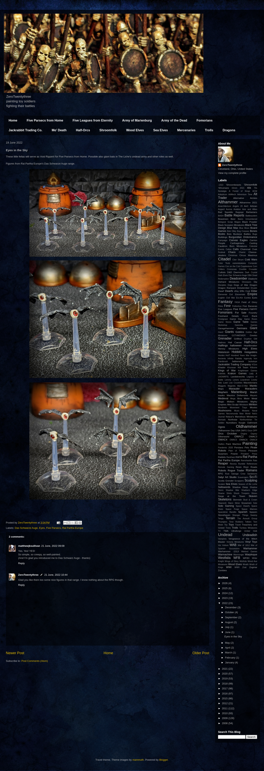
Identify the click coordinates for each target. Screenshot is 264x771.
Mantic (253, 385)
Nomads (222, 420)
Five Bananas (250, 306)
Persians (238, 447)
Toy (225, 525)
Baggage (239, 212)
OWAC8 (253, 440)
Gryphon (248, 339)
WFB (236, 557)
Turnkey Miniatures (248, 528)
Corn (255, 266)
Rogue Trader (236, 470)
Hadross (222, 342)
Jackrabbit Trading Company (234, 364)
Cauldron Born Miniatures (232, 246)
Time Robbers (236, 522)
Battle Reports (234, 215)
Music (236, 411)
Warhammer (250, 548)
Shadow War (232, 490)
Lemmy (228, 380)
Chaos (232, 252)
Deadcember (238, 278)
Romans (251, 470)
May (228, 642)
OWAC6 (243, 439)
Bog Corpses (243, 231)
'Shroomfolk (250, 184)
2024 (225, 593)
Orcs (220, 433)
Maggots (222, 386)
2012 (225, 703)
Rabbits (222, 457)
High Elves (249, 348)
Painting (249, 443)
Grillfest (238, 338)
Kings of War (227, 370)
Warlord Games (249, 551)
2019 (225, 678)
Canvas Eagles (238, 240)
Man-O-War (242, 386)
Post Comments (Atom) (35, 660)
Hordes (221, 355)
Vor (219, 545)
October (230, 612)
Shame (221, 493)
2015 (225, 698)
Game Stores (224, 322)
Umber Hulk (250, 531)
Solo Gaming (226, 505)
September (231, 617)
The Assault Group (247, 518)
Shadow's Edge (249, 490)
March (229, 652)
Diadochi (252, 278)
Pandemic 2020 (225, 448)
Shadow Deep (240, 487)
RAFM (239, 457)
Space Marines (249, 509)
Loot (225, 382)
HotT (227, 355)
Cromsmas (232, 269)
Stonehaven (224, 515)
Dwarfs (229, 290)
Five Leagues (225, 309)
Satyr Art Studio (227, 477)
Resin (239, 467)
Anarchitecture (224, 206)
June (228, 632)
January (230, 662)
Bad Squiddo (225, 212)
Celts (236, 249)
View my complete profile (232, 173)
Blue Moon (244, 228)
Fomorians (205, 120)
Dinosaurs (246, 282)
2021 (242, 188)
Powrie (234, 453)
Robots (222, 470)
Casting (253, 243)
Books (221, 233)
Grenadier (225, 338)
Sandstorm (252, 474)
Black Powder (249, 222)
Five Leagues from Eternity (93, 120)
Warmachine (225, 554)
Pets (247, 447)
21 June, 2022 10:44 (56, 574)
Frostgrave (223, 319)
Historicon (223, 352)
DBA (250, 275)
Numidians (231, 422)
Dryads (254, 288)
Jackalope (252, 361)
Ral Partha (250, 456)
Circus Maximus (248, 255)
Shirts (229, 493)
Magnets (231, 386)
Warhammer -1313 (228, 551)
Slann (230, 503)
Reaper (223, 463)
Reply (21, 563)
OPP (255, 431)
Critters (221, 269)
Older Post (200, 653)
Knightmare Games (247, 371)
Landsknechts (238, 376)
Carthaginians (237, 243)
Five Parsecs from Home (45, 120)
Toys (231, 524)
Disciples (222, 285)
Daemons (238, 272)
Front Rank (250, 316)
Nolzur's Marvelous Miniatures (241, 416)
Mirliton (253, 404)
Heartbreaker (250, 345)
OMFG (244, 431)
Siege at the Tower (231, 496)
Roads (254, 467)
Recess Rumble (237, 464)
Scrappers (239, 481)
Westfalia (224, 557)
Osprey (254, 434)
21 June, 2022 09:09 (53, 545)
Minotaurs (243, 405)
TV (219, 531)
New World (245, 414)
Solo (255, 503)
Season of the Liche (247, 484)
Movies (253, 407)
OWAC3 (253, 436)
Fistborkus (237, 306)
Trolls (209, 130)
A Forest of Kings (239, 191)
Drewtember (243, 288)
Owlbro (221, 444)
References (252, 464)
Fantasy (225, 301)
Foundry (253, 312)
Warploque (251, 554)
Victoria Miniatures (235, 542)
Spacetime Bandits (227, 512)
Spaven (253, 512)
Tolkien (248, 522)
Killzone (253, 367)
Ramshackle (246, 460)
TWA (226, 531)
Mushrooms (224, 410)
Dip (255, 282)
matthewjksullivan (29, 545)
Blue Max (232, 227)
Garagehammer (226, 328)
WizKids (243, 561)
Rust (227, 474)
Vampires (222, 539)
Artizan (253, 206)
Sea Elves (160, 130)
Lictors (236, 380)
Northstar (232, 419)
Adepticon (222, 194)
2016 (225, 693)
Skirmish (237, 499)
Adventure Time (244, 194)
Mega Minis (236, 399)
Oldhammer (246, 426)
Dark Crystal (251, 272)
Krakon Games (237, 373)
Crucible (242, 269)
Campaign (222, 240)
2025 (225, 588)
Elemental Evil (225, 294)
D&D (229, 272)
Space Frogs (232, 509)
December (231, 607)
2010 (225, 713)
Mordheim (222, 407)
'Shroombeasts (233, 184)
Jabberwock (238, 361)
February (230, 657)
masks (221, 395)
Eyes (42, 527)
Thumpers (222, 522)
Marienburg (239, 392)
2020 (225, 673)
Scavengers (243, 477)
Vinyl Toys (251, 541)
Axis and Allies (249, 209)
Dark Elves (223, 275)
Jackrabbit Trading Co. (25, 130)
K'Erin (254, 365)
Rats (255, 460)
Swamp (253, 515)
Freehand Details (228, 316)
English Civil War (226, 298)
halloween (236, 345)
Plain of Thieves (237, 451)
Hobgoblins (250, 352)
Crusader (253, 269)
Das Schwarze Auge (26, 527)
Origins (244, 434)
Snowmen (246, 503)
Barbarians (251, 212)
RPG (220, 473)
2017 (225, 688)
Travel (238, 525)
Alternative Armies (245, 198)
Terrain (230, 518)
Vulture (225, 545)
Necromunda (232, 414)
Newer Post (15, 653)
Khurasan (231, 367)
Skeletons (224, 499)
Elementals (240, 294)
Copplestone (246, 266)
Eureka (247, 298)
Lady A (253, 374)
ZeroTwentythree (28, 574)
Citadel (224, 259)
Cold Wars (251, 259)
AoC (246, 206)
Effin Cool (245, 291)
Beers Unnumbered (247, 219)
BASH (221, 216)
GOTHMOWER (239, 335)
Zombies (222, 570)
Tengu (221, 518)
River (246, 467)
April (228, 647)
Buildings (222, 237)
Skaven (253, 496)
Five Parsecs (53, 527)
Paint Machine (233, 444)
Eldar (254, 290)
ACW (254, 191)
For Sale (240, 312)
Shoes (254, 493)
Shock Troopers (241, 493)
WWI (229, 567)
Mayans (253, 395)
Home (13, 120)
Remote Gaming (226, 467)
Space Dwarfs (243, 506)
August (229, 622)
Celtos (228, 249)
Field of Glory (249, 302)
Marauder (234, 388)
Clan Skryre (238, 260)
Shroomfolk (108, 130)
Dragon (253, 285)
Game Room (250, 319)
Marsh (253, 392)
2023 (225, 598)
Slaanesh (222, 503)
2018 (225, 683)
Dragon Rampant (227, 288)
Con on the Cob (232, 266)
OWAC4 (222, 439)
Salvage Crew (238, 474)
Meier (247, 398)
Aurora (229, 209)
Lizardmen (245, 380)
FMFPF (253, 309)
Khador (221, 367)
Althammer (228, 202)
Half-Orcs (83, 130)
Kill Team (243, 367)
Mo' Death (59, 130)
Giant (253, 328)
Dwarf (221, 291)
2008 (225, 723)
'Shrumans (223, 188)
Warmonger (238, 555)
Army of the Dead (174, 120)
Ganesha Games (246, 325)
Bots (229, 234)
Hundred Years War (240, 355)
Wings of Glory (232, 561)
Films (220, 306)
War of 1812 (244, 545)
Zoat (244, 567)
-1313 (220, 185)
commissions (239, 263)
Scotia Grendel (225, 480)
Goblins (239, 332)
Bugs (254, 234)
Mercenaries (186, 130)
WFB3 (246, 558)
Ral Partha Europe (72, 527)
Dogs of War (241, 285)
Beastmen (223, 219)
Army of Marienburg (137, 120)
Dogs (230, 285)
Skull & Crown (250, 500)
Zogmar (253, 567)
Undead (225, 534)
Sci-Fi (253, 477)
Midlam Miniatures (237, 401)
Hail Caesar (235, 342)
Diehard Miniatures (228, 282)
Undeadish (249, 535)
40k (249, 187)
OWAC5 (233, 440)
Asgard (221, 209)
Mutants (245, 411)
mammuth (138, 759)
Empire (252, 294)
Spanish (242, 511)
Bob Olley (231, 231)
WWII (236, 567)
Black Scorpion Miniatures (231, 225)
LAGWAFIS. (223, 377)
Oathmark (252, 422)
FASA (237, 302)
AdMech (232, 194)
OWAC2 (239, 436)
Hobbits (237, 352)
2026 (225, 583)
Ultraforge (236, 531)
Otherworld (223, 436)
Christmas (232, 255)
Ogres (221, 426)
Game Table (241, 321)
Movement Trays (238, 407)
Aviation (237, 209)
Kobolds (221, 374)
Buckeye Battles (242, 234)
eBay (236, 291)
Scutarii (221, 484)
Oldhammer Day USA (229, 430)
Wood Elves (135, 130)
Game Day (236, 319)
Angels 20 (238, 206)
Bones (253, 231)
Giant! (221, 332)
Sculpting (251, 480)
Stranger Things (240, 515)
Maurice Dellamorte (237, 395)
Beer (233, 219)
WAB (233, 545)
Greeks (253, 335)
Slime (237, 503)
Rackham (230, 457)
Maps (221, 388)
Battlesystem (251, 216)
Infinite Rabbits (234, 358)
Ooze (249, 431)
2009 (225, 718)
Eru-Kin (239, 298)
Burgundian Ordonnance (243, 237)
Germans (242, 328)
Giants (229, 331)
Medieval (223, 398)
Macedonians (250, 382)
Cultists (221, 272)
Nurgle (242, 422)
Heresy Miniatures (228, 348)
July (227, 627)
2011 (225, 708)
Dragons (229, 130)
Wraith (246, 564)
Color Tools (224, 263)
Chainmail (245, 249)
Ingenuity (248, 358)
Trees (228, 528)
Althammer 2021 (248, 202)
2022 (225, 603)
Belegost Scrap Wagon (229, 222)
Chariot (242, 252)
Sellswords (224, 487)
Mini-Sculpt (233, 404)
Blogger (163, 759)
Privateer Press (249, 454)
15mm (234, 188)
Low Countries (235, 383)
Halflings (223, 345)
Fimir (227, 305)
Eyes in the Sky (233, 636)
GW (255, 339)
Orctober (232, 433)
